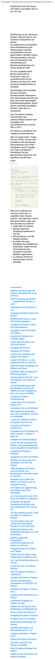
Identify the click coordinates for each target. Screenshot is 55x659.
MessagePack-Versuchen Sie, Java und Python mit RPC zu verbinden (24, 414)
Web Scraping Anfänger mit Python (23, 649)
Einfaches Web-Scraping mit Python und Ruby (23, 372)
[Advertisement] (44, 152)
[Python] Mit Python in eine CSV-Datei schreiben (23, 320)
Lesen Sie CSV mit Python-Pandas (23, 567)
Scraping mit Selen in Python (24, 615)
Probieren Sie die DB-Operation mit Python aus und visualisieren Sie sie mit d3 (23, 506)
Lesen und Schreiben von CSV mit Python (22, 343)
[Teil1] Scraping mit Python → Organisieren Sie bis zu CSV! (23, 301)
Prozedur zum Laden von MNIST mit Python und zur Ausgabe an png (22, 482)
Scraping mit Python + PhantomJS (21, 426)
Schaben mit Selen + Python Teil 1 (23, 590)
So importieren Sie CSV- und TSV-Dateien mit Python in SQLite (23, 380)
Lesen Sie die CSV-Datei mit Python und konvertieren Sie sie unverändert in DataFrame (24, 445)
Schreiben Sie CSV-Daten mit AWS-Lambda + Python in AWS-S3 (24, 434)
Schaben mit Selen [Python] (23, 439)
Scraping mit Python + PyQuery (21, 452)
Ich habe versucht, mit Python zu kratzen (21, 643)
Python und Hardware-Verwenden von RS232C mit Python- (23, 583)
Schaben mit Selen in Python (24, 577)
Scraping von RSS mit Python (24, 457)
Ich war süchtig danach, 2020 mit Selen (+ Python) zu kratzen (24, 515)
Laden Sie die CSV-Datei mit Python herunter (23, 655)
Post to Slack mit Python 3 (23, 612)
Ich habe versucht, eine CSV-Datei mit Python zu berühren (24, 497)
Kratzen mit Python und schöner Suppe (21, 337)
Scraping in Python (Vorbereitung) (19, 397)
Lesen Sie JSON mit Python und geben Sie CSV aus (23, 420)
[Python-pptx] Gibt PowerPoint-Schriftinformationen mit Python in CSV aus (22, 541)
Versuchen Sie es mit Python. (24, 408)
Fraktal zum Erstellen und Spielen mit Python (22, 355)
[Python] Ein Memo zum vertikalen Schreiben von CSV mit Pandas (24, 532)
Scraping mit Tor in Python (23, 618)
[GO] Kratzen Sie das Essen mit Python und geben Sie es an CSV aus (32, 2)
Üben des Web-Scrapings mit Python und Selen (24, 367)
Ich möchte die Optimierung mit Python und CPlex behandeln (23, 490)
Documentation (5, 2)
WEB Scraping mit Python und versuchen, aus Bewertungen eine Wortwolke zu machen (24, 472)
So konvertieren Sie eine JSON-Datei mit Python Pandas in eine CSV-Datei (22, 523)
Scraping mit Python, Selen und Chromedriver (23, 325)
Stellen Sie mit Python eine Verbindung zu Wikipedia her (24, 607)
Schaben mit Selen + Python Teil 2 (23, 634)
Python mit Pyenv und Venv (23, 639)
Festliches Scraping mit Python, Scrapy (21, 601)
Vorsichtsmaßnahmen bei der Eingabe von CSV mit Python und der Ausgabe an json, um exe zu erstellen (23, 389)
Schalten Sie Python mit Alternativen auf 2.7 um (21, 628)
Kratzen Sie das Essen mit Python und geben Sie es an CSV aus (23, 293)
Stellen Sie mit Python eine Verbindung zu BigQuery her (23, 555)
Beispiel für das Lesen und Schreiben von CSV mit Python (23, 463)
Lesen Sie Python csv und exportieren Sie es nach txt (23, 361)
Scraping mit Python (20, 347)
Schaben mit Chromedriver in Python (24, 596)
